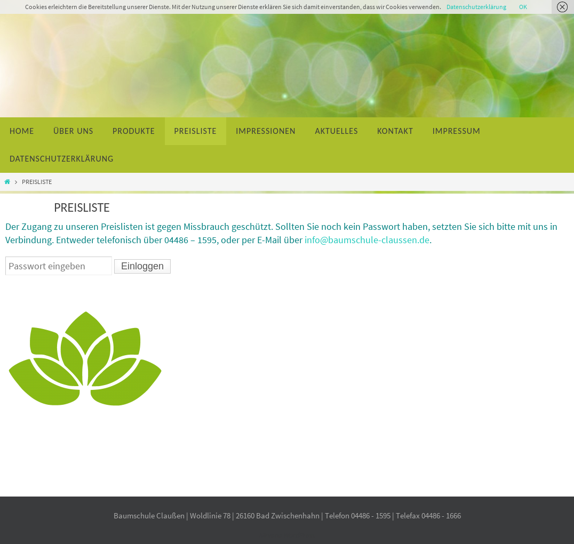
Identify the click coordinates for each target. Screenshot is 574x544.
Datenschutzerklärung (476, 7)
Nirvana (270, 535)
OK (523, 7)
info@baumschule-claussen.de (367, 240)
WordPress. (298, 535)
